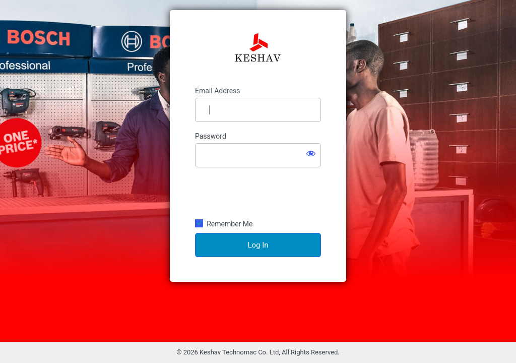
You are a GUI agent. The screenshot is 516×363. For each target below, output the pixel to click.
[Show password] (311, 153)
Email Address (217, 91)
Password (210, 136)
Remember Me (229, 224)
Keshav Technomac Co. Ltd (258, 48)
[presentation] (258, 192)
